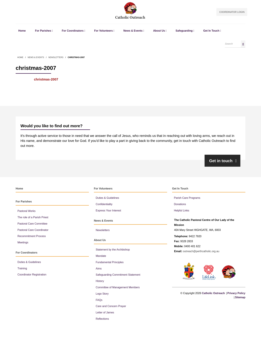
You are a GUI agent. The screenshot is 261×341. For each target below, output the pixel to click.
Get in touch (223, 161)
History (100, 281)
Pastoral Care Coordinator (32, 230)
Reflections (102, 319)
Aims (99, 268)
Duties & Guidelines (29, 262)
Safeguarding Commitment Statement (118, 275)
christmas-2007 (46, 80)
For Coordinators (73, 31)
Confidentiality (104, 204)
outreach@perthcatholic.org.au (201, 251)
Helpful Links (181, 210)
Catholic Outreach (130, 10)
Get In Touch (211, 31)
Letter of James (105, 313)
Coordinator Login (232, 12)
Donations (180, 204)
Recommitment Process (31, 236)
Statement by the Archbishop (113, 250)
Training (22, 268)
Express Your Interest (108, 210)
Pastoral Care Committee (32, 224)
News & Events (132, 31)
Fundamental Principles (110, 262)
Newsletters (55, 58)
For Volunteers (103, 31)
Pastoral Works (26, 211)
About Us (159, 31)
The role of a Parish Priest (32, 217)
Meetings (22, 243)
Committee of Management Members (118, 287)
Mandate (101, 256)
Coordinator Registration (31, 275)
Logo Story (102, 294)
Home (22, 31)
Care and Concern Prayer (111, 306)
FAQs (99, 300)
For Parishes (43, 31)
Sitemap (240, 297)
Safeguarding (184, 31)
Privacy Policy (236, 293)
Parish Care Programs (187, 198)
